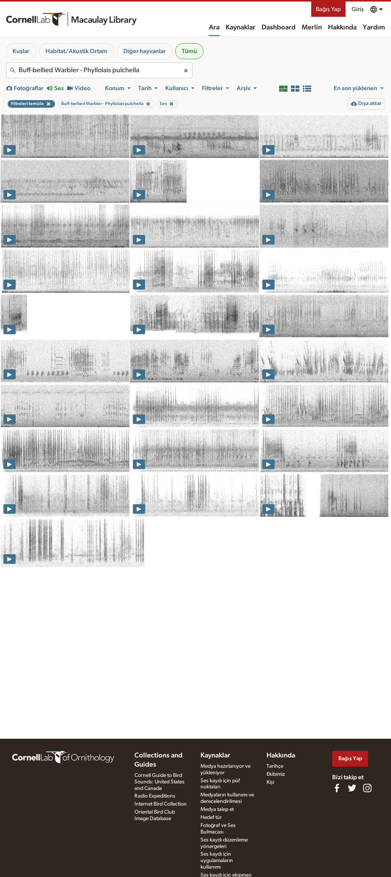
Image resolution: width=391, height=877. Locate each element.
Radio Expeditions (154, 796)
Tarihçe (275, 766)
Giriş (358, 9)
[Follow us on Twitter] (352, 788)
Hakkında (342, 27)
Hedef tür (211, 817)
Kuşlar (21, 51)
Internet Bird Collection (160, 804)
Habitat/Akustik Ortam (76, 51)
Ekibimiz (276, 774)
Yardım (374, 27)
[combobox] (99, 70)
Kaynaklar (240, 27)
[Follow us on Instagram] (367, 788)
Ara (214, 27)
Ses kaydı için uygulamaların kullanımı (216, 860)
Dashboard (279, 27)
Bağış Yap (328, 9)
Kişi (270, 782)
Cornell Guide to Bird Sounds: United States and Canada (159, 782)
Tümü (189, 51)
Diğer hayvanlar (144, 51)
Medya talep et (217, 809)
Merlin (312, 27)
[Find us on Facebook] (336, 788)
